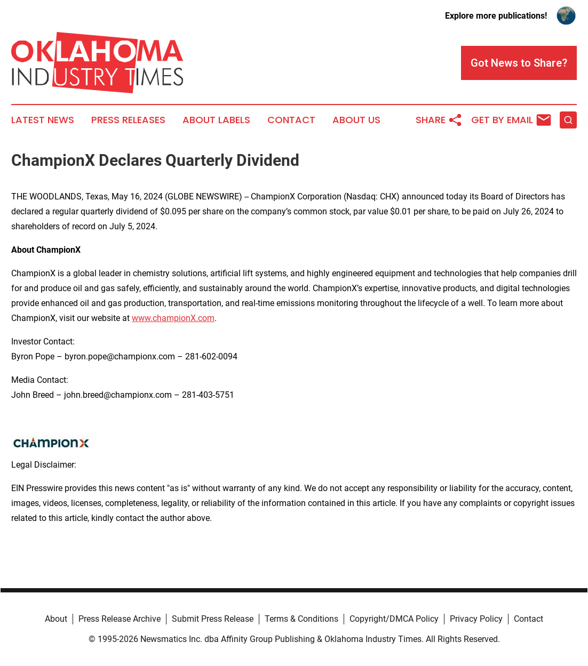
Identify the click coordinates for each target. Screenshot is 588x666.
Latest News (42, 120)
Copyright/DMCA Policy (394, 619)
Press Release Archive (119, 619)
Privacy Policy (476, 619)
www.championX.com (173, 318)
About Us (356, 120)
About (56, 619)
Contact (291, 120)
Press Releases (128, 120)
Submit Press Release (212, 619)
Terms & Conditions (301, 619)
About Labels (216, 120)
